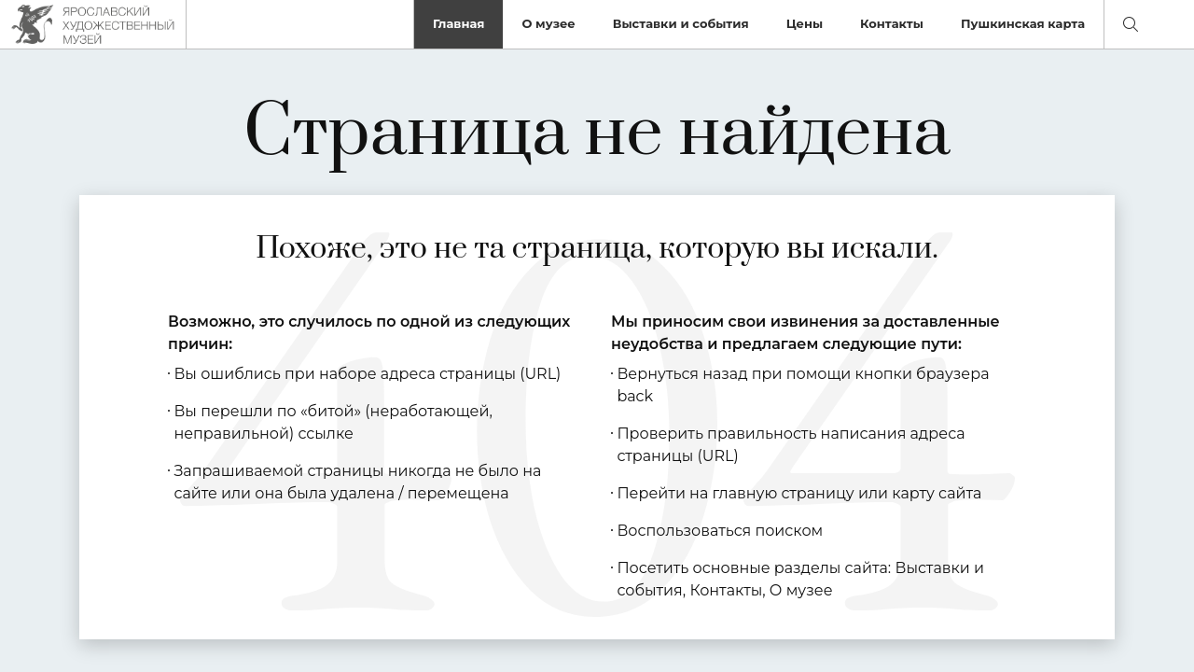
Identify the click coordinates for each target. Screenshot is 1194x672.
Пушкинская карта (1023, 23)
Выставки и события (681, 23)
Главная (459, 23)
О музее (548, 23)
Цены (804, 23)
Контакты (891, 23)
